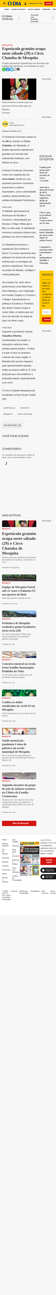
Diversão (46, 9)
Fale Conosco (44, 892)
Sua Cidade (15, 841)
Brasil (4, 874)
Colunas (5, 866)
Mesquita (7, 45)
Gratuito (24, 408)
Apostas (15, 846)
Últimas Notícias (18, 9)
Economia (6, 870)
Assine (48, 3)
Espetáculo (9, 408)
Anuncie (14, 891)
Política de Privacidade (24, 892)
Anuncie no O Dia (36, 3)
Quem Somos (53, 892)
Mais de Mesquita (21, 823)
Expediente (35, 891)
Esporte (5, 862)
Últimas (7, 18)
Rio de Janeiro (34, 9)
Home (6, 9)
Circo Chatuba (24, 414)
